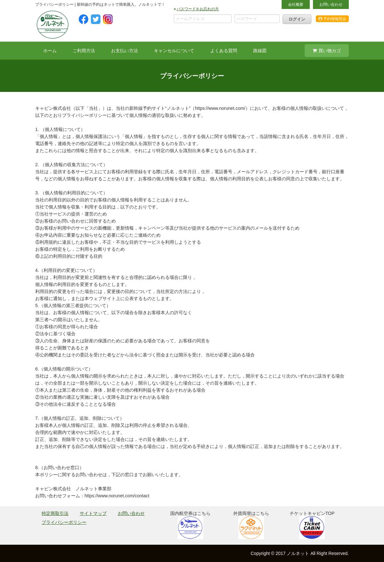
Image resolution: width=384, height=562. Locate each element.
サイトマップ (93, 513)
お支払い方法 (124, 50)
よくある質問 (223, 50)
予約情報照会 (332, 19)
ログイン (297, 19)
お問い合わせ (330, 4)
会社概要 (295, 4)
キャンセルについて (174, 50)
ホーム (50, 50)
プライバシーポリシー (64, 522)
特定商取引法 (55, 513)
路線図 (260, 50)
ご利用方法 (84, 50)
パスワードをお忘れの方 (196, 9)
